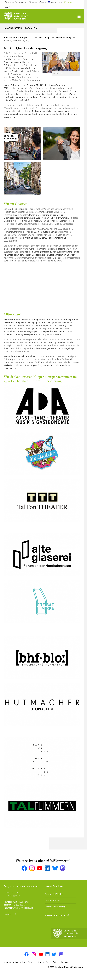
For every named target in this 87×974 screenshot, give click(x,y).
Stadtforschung (63, 37)
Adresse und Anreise (55, 915)
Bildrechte (32, 962)
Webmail (34, 2)
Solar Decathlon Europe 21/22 (18, 37)
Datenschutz (20, 962)
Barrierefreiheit (52, 962)
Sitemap (64, 962)
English (11, 7)
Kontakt (8, 914)
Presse (41, 962)
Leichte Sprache (56, 2)
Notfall (44, 2)
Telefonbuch (23, 2)
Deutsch (70, 2)
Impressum (9, 962)
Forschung (44, 37)
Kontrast (11, 2)
